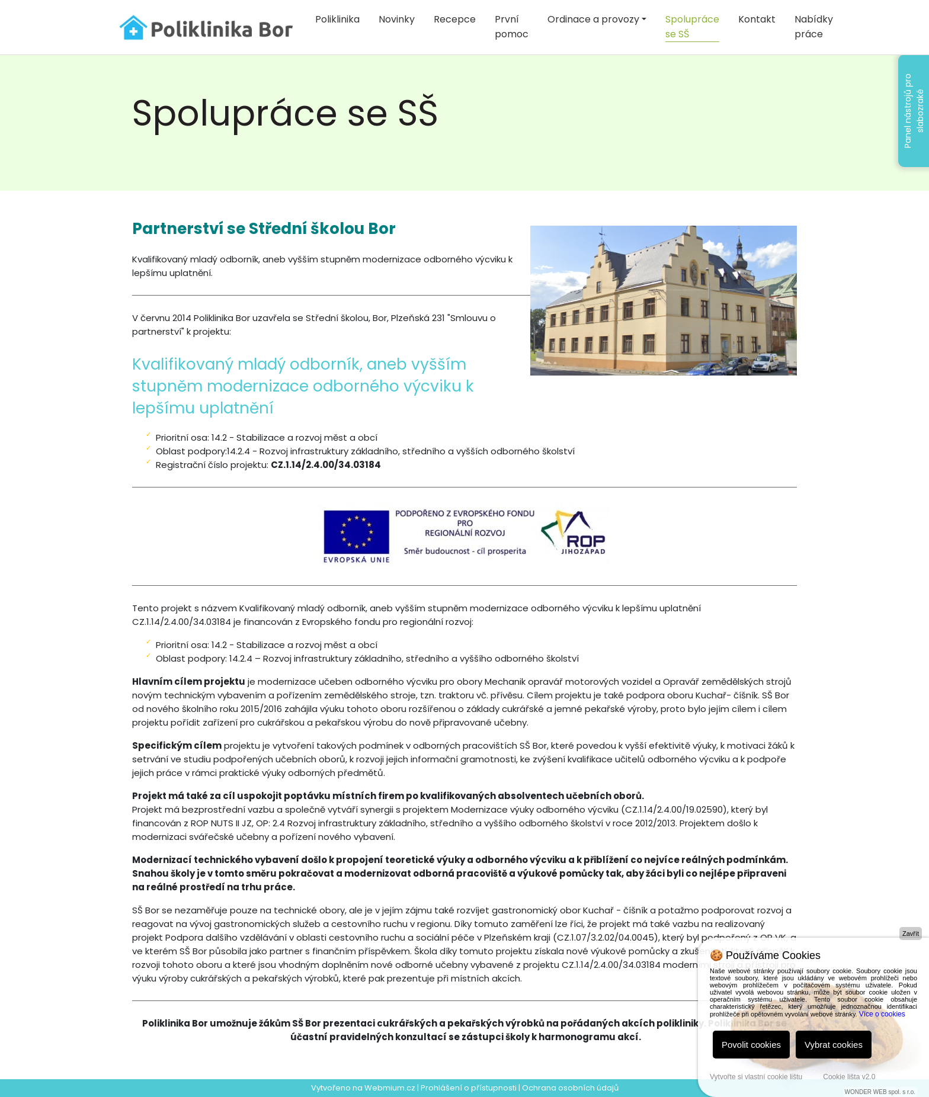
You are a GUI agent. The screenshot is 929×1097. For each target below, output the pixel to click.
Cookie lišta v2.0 (849, 1077)
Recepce (455, 19)
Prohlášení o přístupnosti (469, 1087)
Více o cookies (882, 1014)
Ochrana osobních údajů (570, 1087)
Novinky (397, 19)
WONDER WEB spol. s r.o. (880, 1092)
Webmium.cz (389, 1087)
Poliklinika (337, 19)
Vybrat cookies (834, 1045)
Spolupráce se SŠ (692, 26)
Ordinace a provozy (593, 19)
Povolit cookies (751, 1045)
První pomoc (511, 26)
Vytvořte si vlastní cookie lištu (756, 1077)
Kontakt (757, 19)
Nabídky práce (814, 26)
